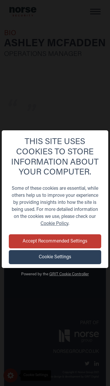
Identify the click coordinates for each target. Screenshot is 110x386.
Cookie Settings (55, 257)
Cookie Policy (54, 223)
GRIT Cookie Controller (69, 274)
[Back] (5, 137)
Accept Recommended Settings (60, 241)
